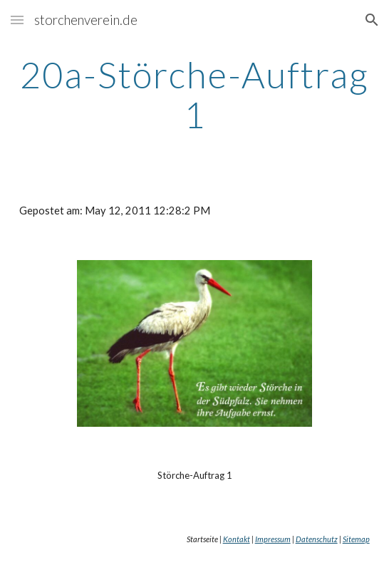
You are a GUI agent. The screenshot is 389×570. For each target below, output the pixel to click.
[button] (17, 19)
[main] (194, 94)
